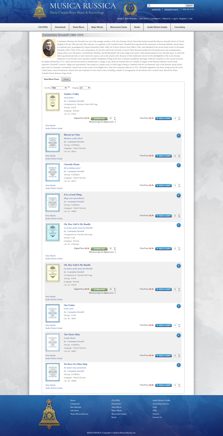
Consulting (179, 27)
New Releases (131, 19)
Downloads (60, 27)
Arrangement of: (70, 104)
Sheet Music (78, 27)
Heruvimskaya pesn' (72, 168)
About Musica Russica (79, 414)
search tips (156, 9)
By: (65, 101)
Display (76, 88)
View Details (51, 126)
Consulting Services (161, 404)
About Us (166, 19)
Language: (68, 111)
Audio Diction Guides (157, 27)
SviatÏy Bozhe (69, 338)
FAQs (155, 411)
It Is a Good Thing (73, 194)
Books (137, 27)
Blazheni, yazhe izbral (73, 138)
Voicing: (67, 107)
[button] (179, 118)
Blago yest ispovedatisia (74, 198)
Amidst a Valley (71, 94)
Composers (155, 19)
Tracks (66, 79)
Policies (156, 414)
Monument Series (118, 27)
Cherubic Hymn (71, 164)
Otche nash (68, 308)
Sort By (47, 88)
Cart (190, 19)
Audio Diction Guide (54, 129)
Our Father (69, 305)
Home (120, 19)
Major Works (97, 27)
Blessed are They (72, 135)
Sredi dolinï (69, 97)
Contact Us (157, 417)
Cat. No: (67, 114)
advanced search (171, 9)
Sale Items (143, 19)
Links (155, 407)
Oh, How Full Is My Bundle (77, 224)
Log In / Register (180, 19)
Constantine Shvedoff (75, 101)
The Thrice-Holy (72, 334)
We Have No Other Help (75, 364)
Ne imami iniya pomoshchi (75, 367)
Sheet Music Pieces (51, 79)
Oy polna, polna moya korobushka (78, 228)
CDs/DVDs (43, 27)
